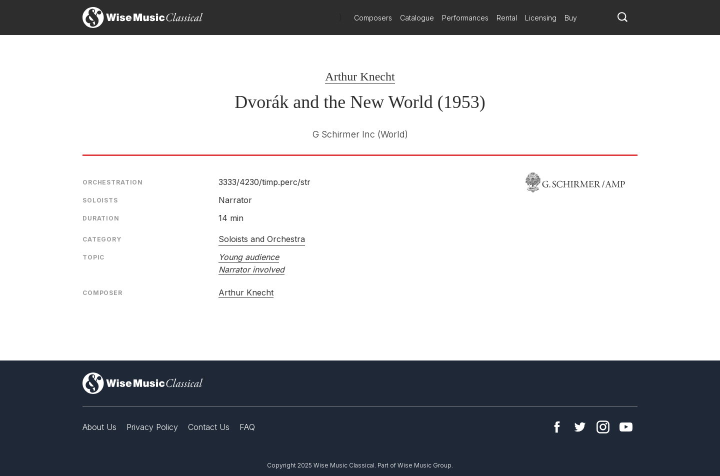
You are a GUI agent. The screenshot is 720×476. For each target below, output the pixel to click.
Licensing (540, 18)
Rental (506, 18)
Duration (101, 218)
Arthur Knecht (359, 76)
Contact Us (209, 427)
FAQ (247, 427)
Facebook (557, 427)
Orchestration (112, 182)
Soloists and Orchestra (261, 239)
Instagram (603, 427)
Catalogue (417, 18)
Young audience (248, 257)
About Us (99, 427)
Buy (570, 18)
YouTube (626, 427)
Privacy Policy (152, 427)
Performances (465, 18)
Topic (93, 257)
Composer (102, 292)
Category (102, 239)
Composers (373, 18)
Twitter (580, 427)
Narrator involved (251, 269)
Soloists (100, 200)
